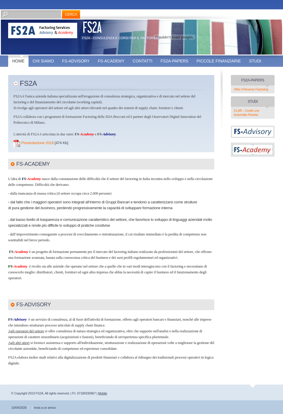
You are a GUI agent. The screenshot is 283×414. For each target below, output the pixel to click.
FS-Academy (111, 61)
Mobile (102, 393)
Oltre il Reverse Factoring (251, 89)
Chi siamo (43, 61)
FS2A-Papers (174, 61)
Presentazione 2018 (37, 143)
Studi (255, 61)
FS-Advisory (76, 61)
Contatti (143, 61)
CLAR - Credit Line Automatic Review (246, 112)
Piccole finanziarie (219, 61)
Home (18, 61)
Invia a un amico (45, 407)
